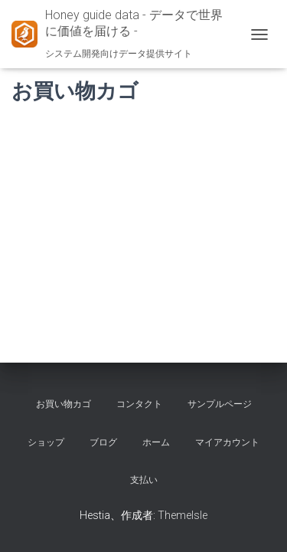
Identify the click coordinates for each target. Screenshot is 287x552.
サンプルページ (220, 404)
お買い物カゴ (63, 404)
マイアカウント (227, 442)
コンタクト (139, 404)
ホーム (156, 442)
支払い (144, 480)
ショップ (46, 442)
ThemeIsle (182, 515)
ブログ (103, 442)
